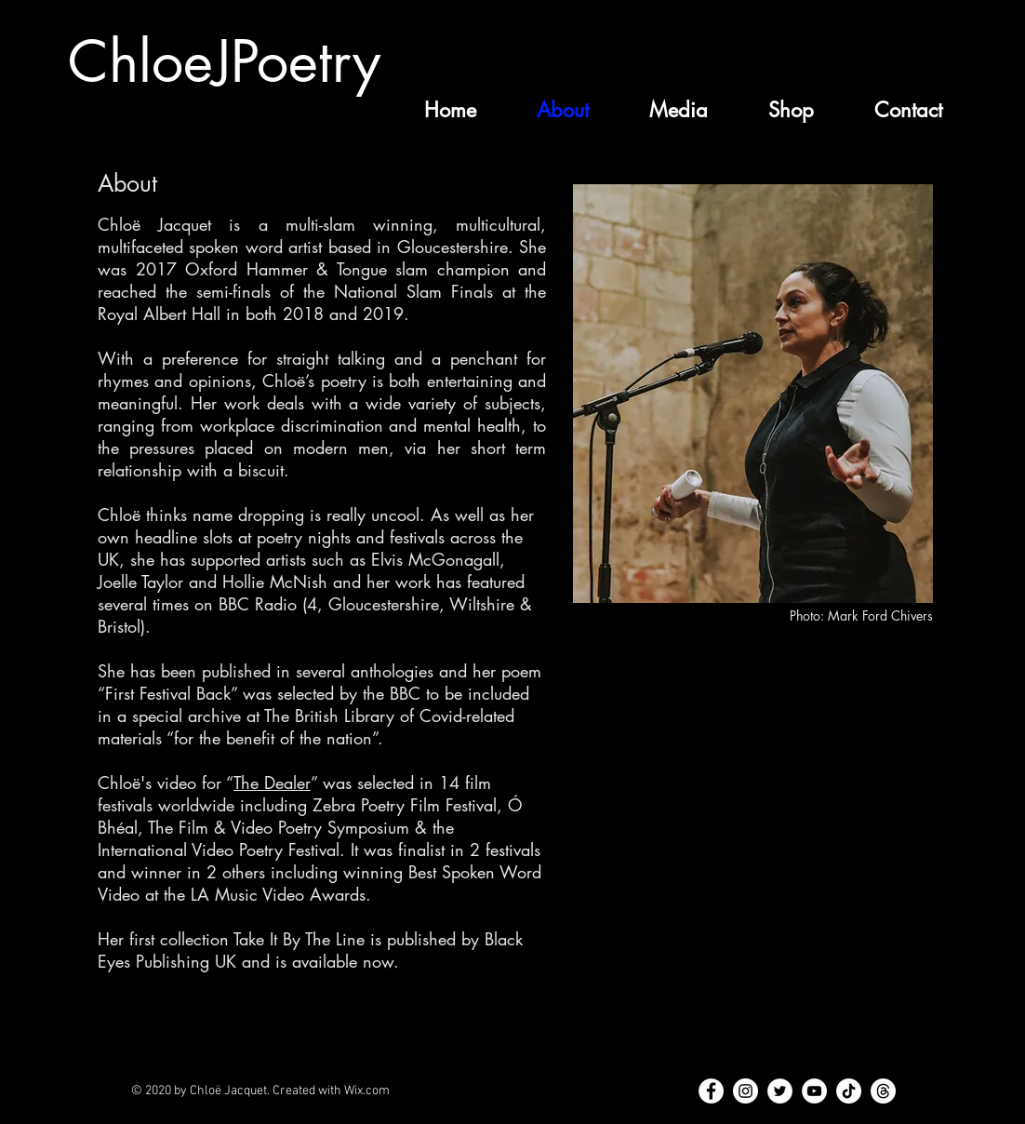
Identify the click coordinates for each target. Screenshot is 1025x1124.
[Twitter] (779, 1091)
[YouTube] (814, 1091)
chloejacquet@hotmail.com (831, 1113)
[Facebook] (711, 1091)
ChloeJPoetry (224, 62)
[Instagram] (745, 1091)
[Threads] (883, 1091)
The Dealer (272, 782)
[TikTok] (848, 1091)
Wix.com (367, 1091)
